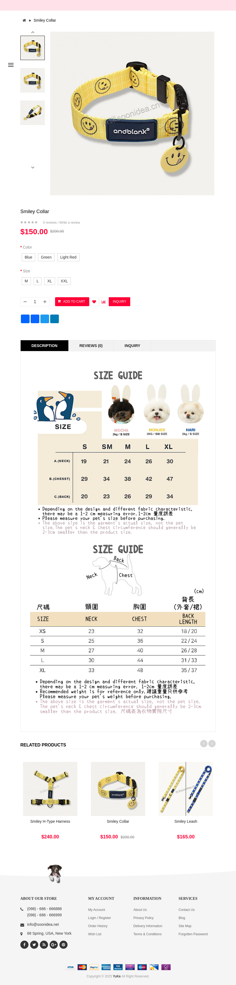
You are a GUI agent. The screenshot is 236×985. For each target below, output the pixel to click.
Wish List (94, 934)
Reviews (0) (91, 345)
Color (27, 247)
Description (44, 345)
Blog (181, 918)
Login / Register (99, 918)
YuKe (117, 976)
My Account (96, 910)
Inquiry (132, 345)
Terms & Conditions (147, 934)
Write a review (69, 222)
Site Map (184, 926)
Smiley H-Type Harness (50, 821)
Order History (97, 926)
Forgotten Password (193, 934)
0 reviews (50, 222)
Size (26, 271)
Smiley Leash (185, 821)
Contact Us (186, 910)
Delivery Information (147, 926)
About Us (140, 910)
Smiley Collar (45, 20)
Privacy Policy (143, 918)
